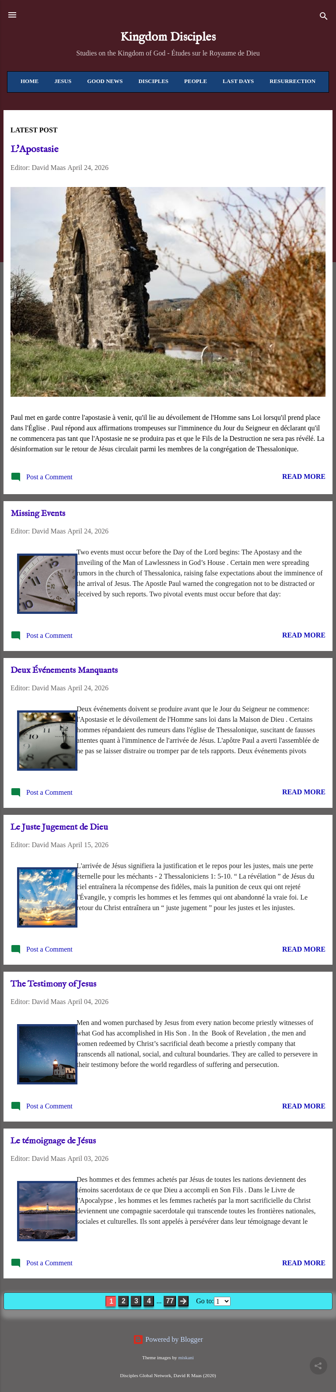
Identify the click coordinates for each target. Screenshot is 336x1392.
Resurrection (292, 81)
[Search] (323, 17)
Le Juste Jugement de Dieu (59, 827)
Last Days (238, 81)
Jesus (62, 81)
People (195, 81)
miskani (185, 1357)
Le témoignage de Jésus (53, 1141)
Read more (304, 476)
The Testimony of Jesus (53, 984)
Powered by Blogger (168, 1339)
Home (29, 81)
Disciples (153, 81)
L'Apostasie (34, 149)
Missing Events (37, 513)
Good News (104, 81)
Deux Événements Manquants (64, 670)
